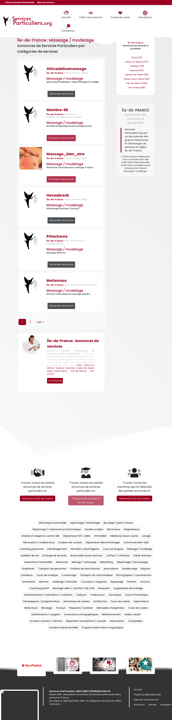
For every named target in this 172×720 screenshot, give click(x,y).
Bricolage (46, 608)
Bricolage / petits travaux (118, 522)
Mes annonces (45, 3)
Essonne (70, 368)
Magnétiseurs (132, 529)
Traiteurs (81, 594)
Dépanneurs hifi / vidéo (77, 536)
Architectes (100, 601)
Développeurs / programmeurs (41, 601)
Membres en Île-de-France (134, 498)
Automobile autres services (86, 555)
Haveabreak (58, 195)
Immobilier (100, 536)
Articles (152, 705)
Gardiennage (129, 568)
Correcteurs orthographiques (81, 614)
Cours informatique (136, 594)
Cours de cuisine (120, 601)
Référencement (111, 614)
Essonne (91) (137, 70)
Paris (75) (136, 57)
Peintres (131, 581)
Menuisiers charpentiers (111, 608)
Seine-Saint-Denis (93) (136, 79)
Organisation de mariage (128, 588)
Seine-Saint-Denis (57, 371)
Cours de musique (47, 575)
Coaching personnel (32, 549)
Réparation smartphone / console (86, 621)
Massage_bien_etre (65, 154)
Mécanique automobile (52, 522)
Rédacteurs (31, 608)
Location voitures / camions (46, 621)
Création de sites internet (85, 568)
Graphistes (28, 568)
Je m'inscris (55, 380)
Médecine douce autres (124, 536)
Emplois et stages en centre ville (40, 536)
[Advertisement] (86, 428)
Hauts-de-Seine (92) (136, 74)
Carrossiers (114, 594)
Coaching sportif (39, 588)
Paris (79, 365)
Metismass (57, 280)
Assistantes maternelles (38, 562)
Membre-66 (57, 109)
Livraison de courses (70, 542)
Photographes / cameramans (133, 575)
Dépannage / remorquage (132, 562)
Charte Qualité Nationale (19, 3)
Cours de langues (113, 549)
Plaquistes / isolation (81, 608)
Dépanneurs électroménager (103, 542)
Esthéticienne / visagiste (46, 614)
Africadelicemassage (66, 68)
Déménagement (57, 549)
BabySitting (106, 562)
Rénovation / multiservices (39, 542)
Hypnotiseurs (141, 601)
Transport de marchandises (96, 575)
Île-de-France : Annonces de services (73, 343)
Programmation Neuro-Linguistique (102, 627)
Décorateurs (117, 621)
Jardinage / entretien (64, 581)
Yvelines (59, 368)
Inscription (145, 15)
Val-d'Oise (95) (136, 87)
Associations (111, 568)
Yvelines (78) (137, 66)
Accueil (66, 15)
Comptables (135, 621)
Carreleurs (27, 575)
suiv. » (40, 322)
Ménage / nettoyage (84, 562)
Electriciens (113, 529)
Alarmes (44, 581)
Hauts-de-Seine (85, 368)
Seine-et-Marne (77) (136, 61)
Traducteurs (97, 594)
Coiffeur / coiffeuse (118, 555)
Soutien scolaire (94, 529)
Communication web (136, 542)
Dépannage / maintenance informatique (56, 529)
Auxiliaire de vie (30, 555)
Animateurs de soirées (76, 601)
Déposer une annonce (146, 700)
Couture (145, 581)
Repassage (117, 581)
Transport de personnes (52, 568)
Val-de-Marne (79, 371)
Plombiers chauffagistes (85, 549)
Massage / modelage (65, 78)
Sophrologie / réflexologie (85, 522)
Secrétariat (28, 581)
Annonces (139, 705)
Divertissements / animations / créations (48, 594)
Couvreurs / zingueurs (94, 581)
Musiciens (104, 588)
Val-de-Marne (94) (137, 83)
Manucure (62, 562)
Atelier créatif (132, 614)
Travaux (60, 608)
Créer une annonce (91, 15)
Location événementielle (63, 627)
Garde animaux (142, 555)
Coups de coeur (120, 15)
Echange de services (54, 555)
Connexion (68, 28)
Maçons (145, 568)
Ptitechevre (57, 236)
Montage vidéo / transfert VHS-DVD (74, 588)
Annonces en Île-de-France (37, 498)
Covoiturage (69, 575)
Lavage (146, 536)
